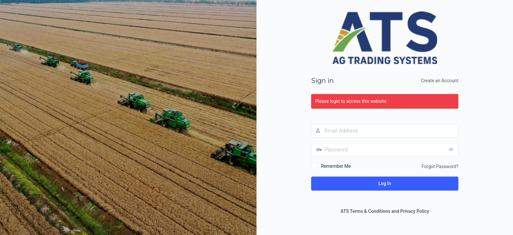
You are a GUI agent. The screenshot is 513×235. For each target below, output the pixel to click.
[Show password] (451, 149)
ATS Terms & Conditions (365, 211)
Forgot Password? (439, 166)
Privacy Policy (414, 211)
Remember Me (336, 166)
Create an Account (439, 80)
